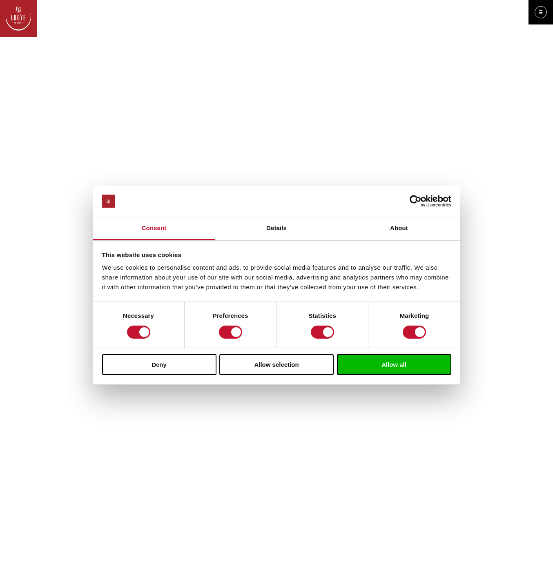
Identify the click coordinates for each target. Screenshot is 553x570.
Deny (159, 364)
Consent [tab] (154, 227)
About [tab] (399, 227)
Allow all (393, 364)
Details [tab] (276, 227)
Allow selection (276, 364)
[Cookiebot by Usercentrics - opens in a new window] (415, 201)
